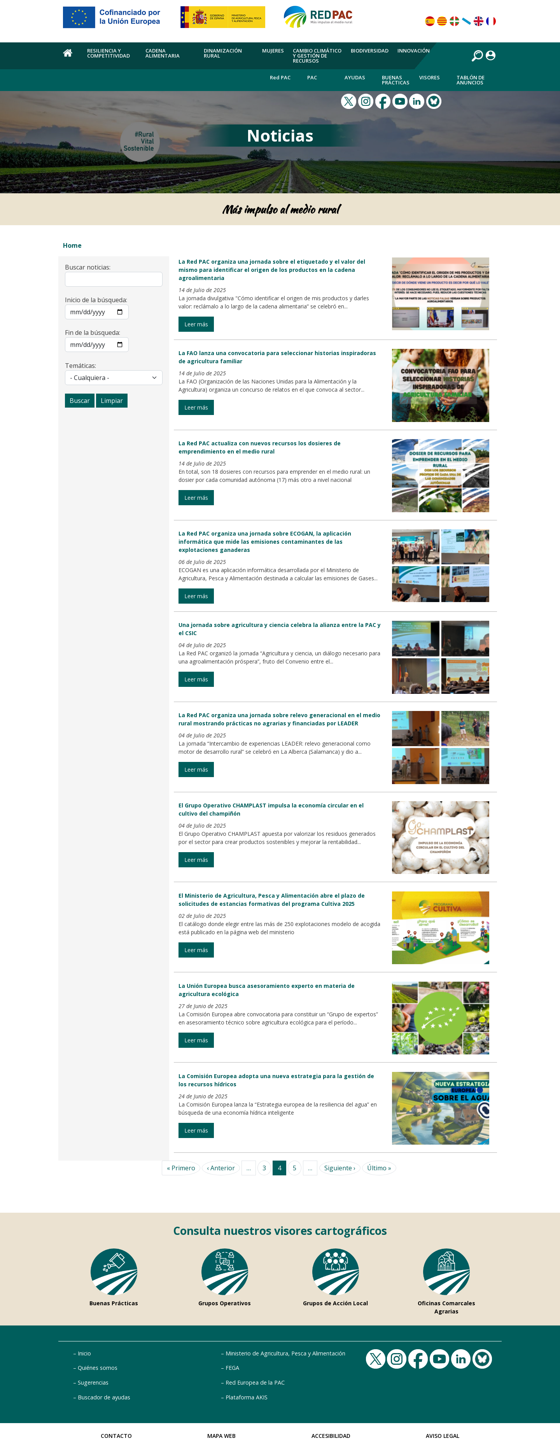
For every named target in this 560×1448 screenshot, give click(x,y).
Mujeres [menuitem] (273, 50)
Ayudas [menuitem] (355, 77)
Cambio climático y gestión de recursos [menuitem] (317, 55)
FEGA (232, 1367)
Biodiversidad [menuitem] (369, 50)
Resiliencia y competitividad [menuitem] (108, 53)
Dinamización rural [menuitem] (223, 53)
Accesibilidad (331, 1435)
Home (72, 245)
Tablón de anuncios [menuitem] (471, 80)
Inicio (84, 1353)
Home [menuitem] (70, 57)
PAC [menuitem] (312, 77)
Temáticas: (80, 365)
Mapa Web (221, 1435)
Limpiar (112, 400)
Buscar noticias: (87, 267)
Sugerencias (93, 1382)
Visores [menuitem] (429, 77)
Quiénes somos (97, 1367)
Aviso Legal (442, 1435)
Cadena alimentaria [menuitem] (162, 53)
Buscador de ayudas (104, 1397)
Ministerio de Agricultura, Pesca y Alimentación (285, 1353)
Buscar (80, 400)
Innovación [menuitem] (413, 50)
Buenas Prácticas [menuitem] (396, 80)
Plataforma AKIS (247, 1397)
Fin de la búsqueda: (92, 332)
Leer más (196, 324)
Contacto (116, 1435)
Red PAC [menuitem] (280, 77)
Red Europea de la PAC (255, 1382)
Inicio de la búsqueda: (96, 300)
